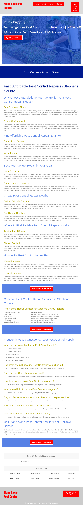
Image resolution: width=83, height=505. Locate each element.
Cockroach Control (14, 473)
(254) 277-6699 (60, 248)
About (44, 4)
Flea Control (71, 478)
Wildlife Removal (54, 478)
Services (51, 4)
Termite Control (54, 473)
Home (37, 4)
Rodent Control (14, 478)
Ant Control (71, 473)
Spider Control (34, 478)
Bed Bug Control (35, 473)
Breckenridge (25, 461)
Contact (59, 4)
